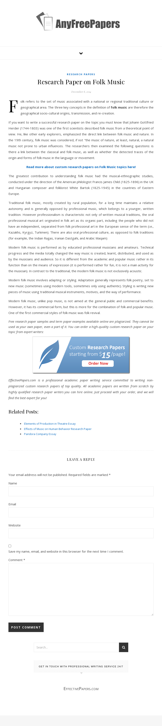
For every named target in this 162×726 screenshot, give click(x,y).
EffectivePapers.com (81, 688)
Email (12, 504)
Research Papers (81, 74)
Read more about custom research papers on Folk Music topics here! (81, 167)
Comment (16, 560)
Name (12, 483)
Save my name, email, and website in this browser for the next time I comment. (66, 551)
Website (14, 525)
